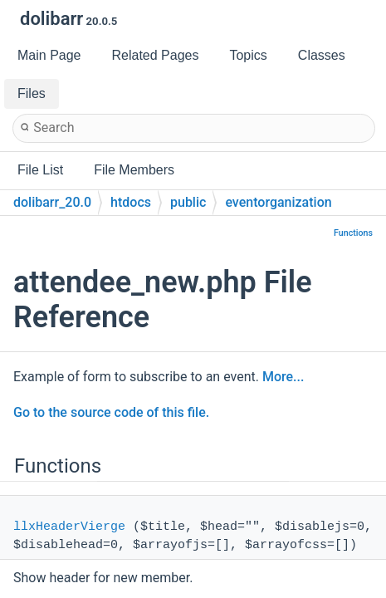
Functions (353, 233)
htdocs (130, 202)
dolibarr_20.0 (52, 202)
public (188, 202)
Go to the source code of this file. (111, 412)
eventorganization (278, 202)
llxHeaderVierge (69, 527)
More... (283, 377)
